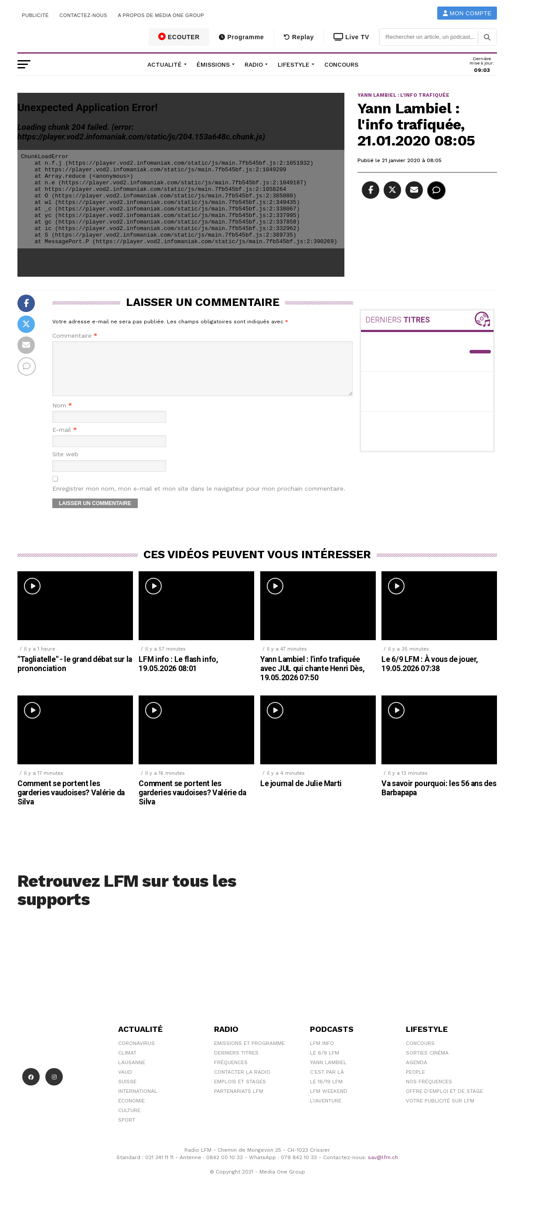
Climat (127, 1063)
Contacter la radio (242, 1082)
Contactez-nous (83, 15)
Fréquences (231, 1073)
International (137, 1102)
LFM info (322, 1054)
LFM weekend (328, 1102)
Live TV (351, 37)
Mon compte (467, 13)
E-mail (64, 440)
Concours (341, 64)
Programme (241, 37)
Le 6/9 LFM (324, 1063)
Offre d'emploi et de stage (444, 1102)
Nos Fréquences (429, 1092)
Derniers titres (236, 1063)
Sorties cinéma (427, 1063)
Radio (254, 64)
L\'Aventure (325, 1111)
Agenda (416, 1073)
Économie (131, 1111)
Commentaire (74, 335)
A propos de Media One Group (161, 15)
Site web (65, 464)
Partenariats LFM (238, 1102)
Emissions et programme (249, 1054)
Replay (299, 37)
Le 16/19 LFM (326, 1092)
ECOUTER (179, 36)
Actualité (164, 64)
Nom (62, 416)
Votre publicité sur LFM (440, 1111)
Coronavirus (136, 1054)
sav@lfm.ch (383, 1168)
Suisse (127, 1092)
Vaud (125, 1082)
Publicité (35, 15)
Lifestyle (294, 64)
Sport (126, 1130)
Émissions (213, 64)
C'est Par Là (327, 1082)
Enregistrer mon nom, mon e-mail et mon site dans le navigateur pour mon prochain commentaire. (198, 499)
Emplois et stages (240, 1092)
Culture (129, 1121)
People (415, 1082)
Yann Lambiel (328, 1073)
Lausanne (131, 1073)
